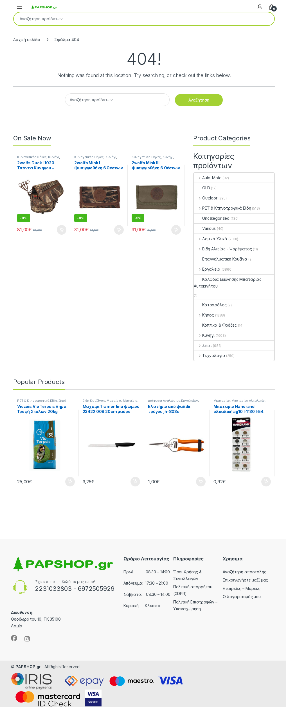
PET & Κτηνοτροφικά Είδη (222, 208)
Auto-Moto (208, 177)
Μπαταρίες (221, 401)
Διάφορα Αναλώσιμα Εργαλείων (173, 401)
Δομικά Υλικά (210, 238)
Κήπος (204, 315)
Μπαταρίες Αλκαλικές (248, 401)
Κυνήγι (53, 157)
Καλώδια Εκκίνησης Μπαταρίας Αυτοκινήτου (228, 282)
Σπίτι (203, 345)
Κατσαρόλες (210, 304)
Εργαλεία (207, 269)
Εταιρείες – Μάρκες (241, 588)
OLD (202, 187)
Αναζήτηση (266, 18)
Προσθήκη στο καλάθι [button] (61, 230)
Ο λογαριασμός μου (242, 596)
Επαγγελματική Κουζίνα (220, 259)
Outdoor (205, 198)
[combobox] (136, 18)
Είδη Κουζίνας (94, 401)
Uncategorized (212, 218)
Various (205, 228)
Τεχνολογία (209, 355)
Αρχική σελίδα (26, 39)
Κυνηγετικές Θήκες (32, 157)
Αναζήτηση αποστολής (244, 571)
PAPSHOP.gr (28, 666)
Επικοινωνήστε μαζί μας (245, 580)
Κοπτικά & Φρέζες (215, 325)
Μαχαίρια (114, 401)
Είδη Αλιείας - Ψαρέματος (223, 248)
